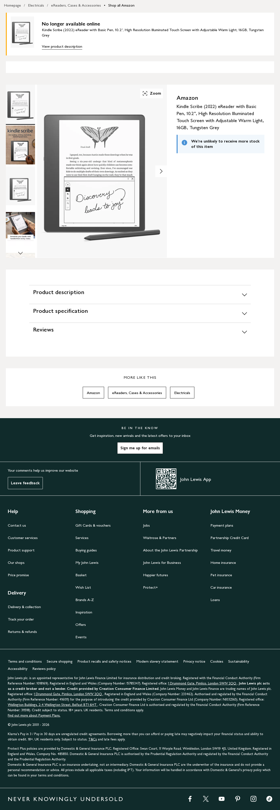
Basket (81, 575)
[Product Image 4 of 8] (20, 226)
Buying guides (86, 550)
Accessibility (17, 668)
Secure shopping (59, 661)
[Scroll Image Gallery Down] (20, 253)
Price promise (18, 575)
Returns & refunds (22, 631)
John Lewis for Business (162, 562)
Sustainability (238, 661)
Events (81, 637)
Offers (80, 624)
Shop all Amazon (121, 5)
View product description (62, 46)
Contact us (17, 525)
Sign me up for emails (140, 448)
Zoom (151, 93)
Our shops (16, 562)
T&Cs (92, 739)
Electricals (36, 5)
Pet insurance (221, 575)
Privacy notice (194, 661)
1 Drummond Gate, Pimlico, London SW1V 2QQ (202, 683)
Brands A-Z (84, 599)
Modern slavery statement (157, 661)
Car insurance (221, 587)
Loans (215, 599)
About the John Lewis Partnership (170, 550)
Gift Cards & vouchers (93, 525)
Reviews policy (44, 668)
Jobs (146, 525)
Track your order (21, 619)
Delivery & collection (24, 606)
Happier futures (155, 575)
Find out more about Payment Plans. (34, 715)
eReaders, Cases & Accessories (76, 5)
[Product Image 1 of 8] (20, 104)
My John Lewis (87, 562)
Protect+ (150, 587)
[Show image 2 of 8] (161, 171)
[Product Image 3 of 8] (20, 185)
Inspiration (83, 612)
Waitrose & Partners (159, 537)
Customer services (23, 537)
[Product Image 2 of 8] (20, 145)
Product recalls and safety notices (104, 661)
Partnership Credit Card (229, 537)
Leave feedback (25, 483)
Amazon (93, 392)
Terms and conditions (25, 661)
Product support (21, 550)
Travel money (220, 550)
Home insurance (223, 562)
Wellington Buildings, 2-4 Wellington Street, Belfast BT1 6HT (53, 705)
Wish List (83, 587)
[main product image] (26, 34)
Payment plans (221, 525)
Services (82, 537)
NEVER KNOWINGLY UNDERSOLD (66, 798)
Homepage (12, 5)
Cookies (216, 661)
